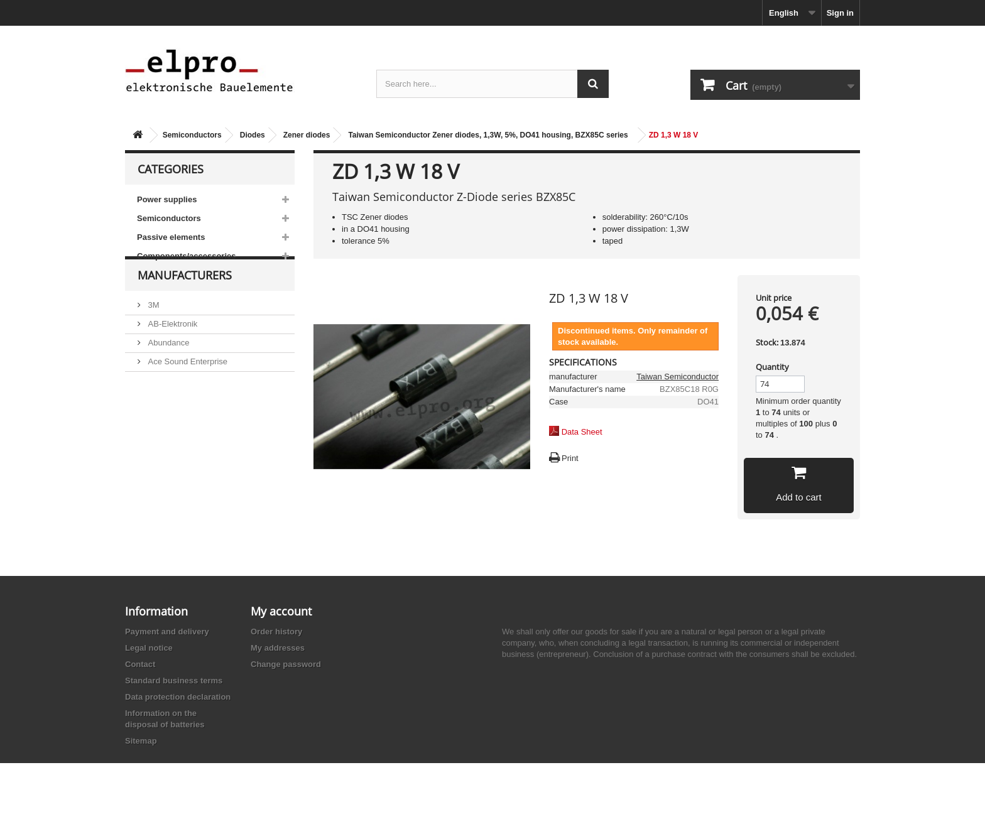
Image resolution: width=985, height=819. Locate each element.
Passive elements (171, 237)
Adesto (159, 421)
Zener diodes (306, 135)
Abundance (167, 365)
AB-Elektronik (171, 346)
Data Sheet (582, 432)
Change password (286, 664)
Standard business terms (173, 680)
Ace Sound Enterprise (186, 384)
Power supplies (167, 199)
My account (281, 611)
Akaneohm (166, 440)
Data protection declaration (178, 697)
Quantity (772, 366)
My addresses (278, 648)
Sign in (840, 13)
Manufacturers (185, 302)
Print (570, 458)
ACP (155, 403)
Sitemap (141, 741)
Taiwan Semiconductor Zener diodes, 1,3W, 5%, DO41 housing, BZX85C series (488, 135)
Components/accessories (186, 256)
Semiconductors (192, 135)
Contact (140, 664)
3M (153, 327)
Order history (276, 631)
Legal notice (149, 648)
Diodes (252, 135)
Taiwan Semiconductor (677, 376)
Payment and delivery (167, 631)
